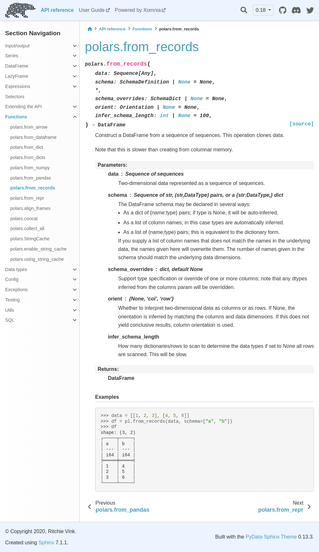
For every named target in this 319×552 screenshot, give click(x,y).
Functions (16, 116)
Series (11, 55)
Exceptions (16, 289)
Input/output (17, 45)
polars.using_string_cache (37, 259)
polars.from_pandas (30, 177)
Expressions (17, 86)
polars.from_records (32, 187)
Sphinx (46, 542)
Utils (9, 310)
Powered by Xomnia (138, 10)
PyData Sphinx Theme (271, 537)
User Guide (92, 10)
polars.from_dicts (27, 157)
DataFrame (16, 65)
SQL (9, 320)
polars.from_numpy (30, 167)
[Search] (244, 10)
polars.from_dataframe (33, 137)
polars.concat (24, 218)
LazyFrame (16, 76)
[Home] (89, 29)
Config (12, 279)
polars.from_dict (26, 147)
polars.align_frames (30, 208)
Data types (16, 269)
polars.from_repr (27, 198)
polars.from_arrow (28, 127)
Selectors (14, 96)
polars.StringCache (29, 238)
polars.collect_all (27, 228)
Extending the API (23, 106)
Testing (12, 299)
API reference (57, 10)
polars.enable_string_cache (38, 249)
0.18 (261, 10)
